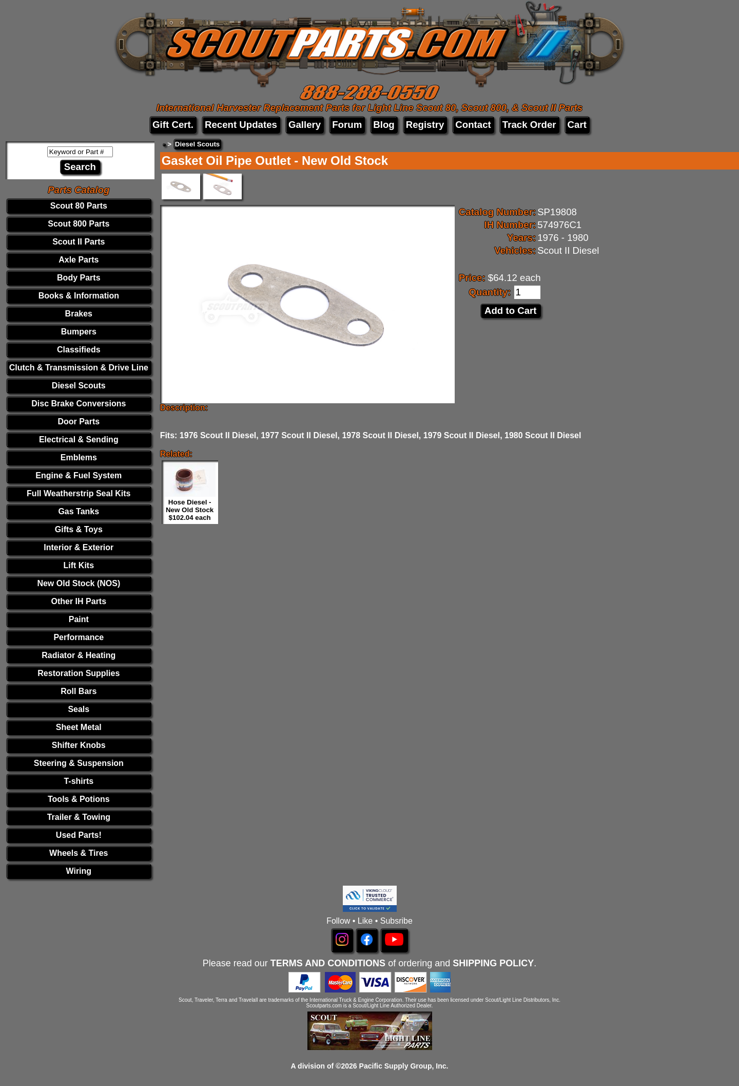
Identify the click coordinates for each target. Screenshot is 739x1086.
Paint (79, 619)
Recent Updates (241, 124)
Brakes (78, 313)
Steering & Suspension (79, 763)
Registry (425, 124)
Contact (473, 124)
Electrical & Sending (79, 439)
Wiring (78, 871)
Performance (78, 637)
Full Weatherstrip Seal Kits (78, 493)
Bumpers (78, 331)
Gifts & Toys (79, 529)
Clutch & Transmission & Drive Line (78, 367)
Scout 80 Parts (78, 205)
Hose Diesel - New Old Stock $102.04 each (189, 509)
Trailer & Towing (78, 817)
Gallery (304, 124)
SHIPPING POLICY (493, 963)
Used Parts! (79, 835)
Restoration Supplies (78, 673)
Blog (383, 124)
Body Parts (78, 277)
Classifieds (78, 349)
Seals (78, 709)
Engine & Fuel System (78, 475)
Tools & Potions (79, 799)
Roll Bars (78, 691)
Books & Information (78, 295)
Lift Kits (79, 565)
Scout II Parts (78, 241)
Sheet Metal (79, 727)
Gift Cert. (172, 124)
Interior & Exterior (78, 547)
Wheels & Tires (78, 853)
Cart (577, 124)
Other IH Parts (79, 601)
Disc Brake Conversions (78, 403)
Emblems (79, 457)
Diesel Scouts (79, 385)
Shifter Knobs (79, 745)
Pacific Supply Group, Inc (402, 1066)
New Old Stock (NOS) (78, 583)
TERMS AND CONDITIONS (327, 963)
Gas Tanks (78, 511)
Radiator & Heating (78, 655)
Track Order (529, 124)
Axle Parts (79, 259)
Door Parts (78, 421)
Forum (347, 124)
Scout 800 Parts (78, 223)
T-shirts (78, 781)
